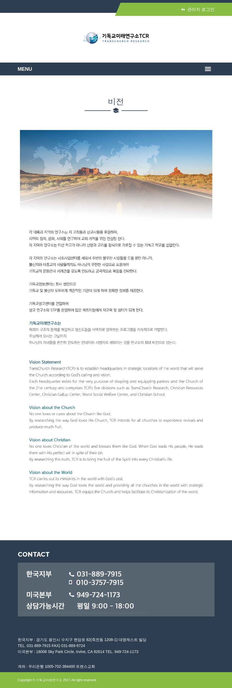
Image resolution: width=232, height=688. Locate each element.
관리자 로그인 (198, 9)
